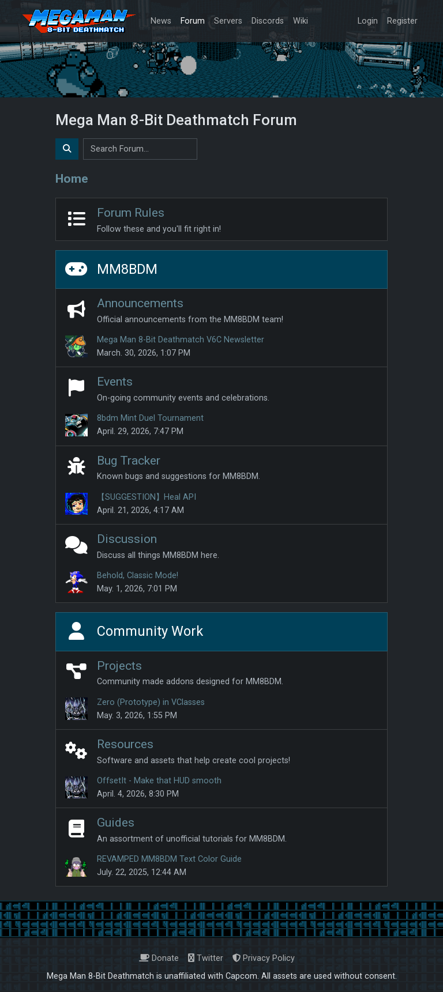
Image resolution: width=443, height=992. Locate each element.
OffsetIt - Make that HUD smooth (159, 781)
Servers (228, 21)
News (161, 21)
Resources (125, 744)
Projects (119, 665)
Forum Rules (130, 212)
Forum (193, 21)
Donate (159, 958)
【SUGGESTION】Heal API (146, 497)
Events (115, 381)
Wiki (300, 21)
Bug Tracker (128, 460)
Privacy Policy (263, 958)
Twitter (205, 958)
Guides (115, 822)
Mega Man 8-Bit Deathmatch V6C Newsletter (180, 340)
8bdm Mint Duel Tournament (150, 418)
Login (368, 21)
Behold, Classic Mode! (137, 575)
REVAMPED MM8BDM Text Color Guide (169, 859)
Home (71, 178)
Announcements (140, 303)
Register (402, 21)
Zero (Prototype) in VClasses (151, 702)
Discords (267, 21)
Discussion (127, 538)
